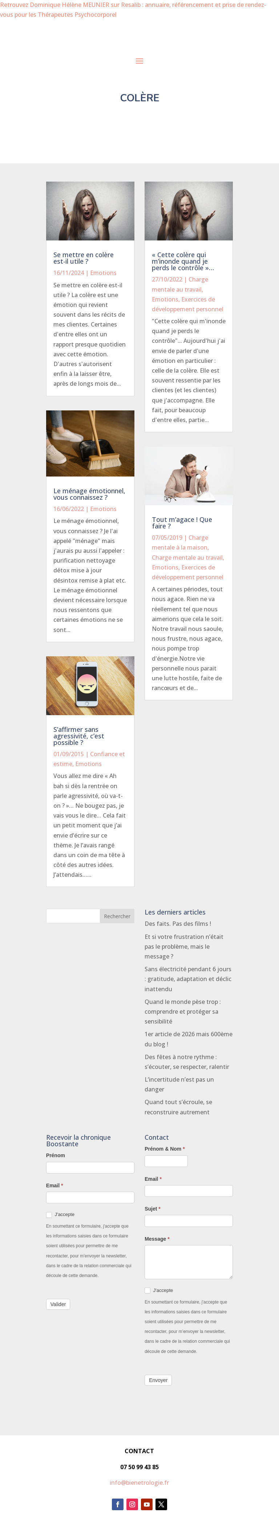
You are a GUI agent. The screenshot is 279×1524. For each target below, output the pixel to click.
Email (54, 1185)
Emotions (103, 273)
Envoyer (158, 1380)
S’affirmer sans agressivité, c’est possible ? (78, 736)
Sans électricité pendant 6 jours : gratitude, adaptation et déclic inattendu (188, 979)
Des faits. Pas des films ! (178, 924)
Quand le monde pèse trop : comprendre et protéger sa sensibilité (183, 1011)
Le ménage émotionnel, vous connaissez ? (89, 494)
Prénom (55, 1155)
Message (157, 1239)
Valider (58, 1304)
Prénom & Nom (165, 1149)
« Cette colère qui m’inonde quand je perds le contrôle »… (183, 261)
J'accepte (60, 1215)
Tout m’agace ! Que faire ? (182, 522)
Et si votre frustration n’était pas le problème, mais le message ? (184, 946)
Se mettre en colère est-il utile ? (83, 258)
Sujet (153, 1209)
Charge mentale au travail (187, 558)
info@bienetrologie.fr (139, 1483)
